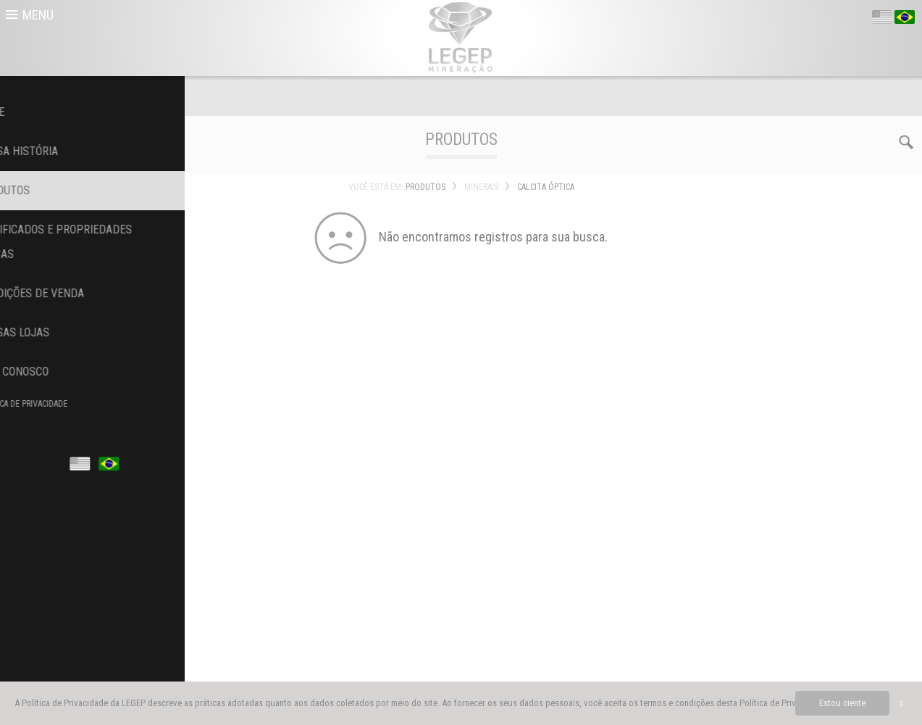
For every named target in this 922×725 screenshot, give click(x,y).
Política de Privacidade (782, 702)
